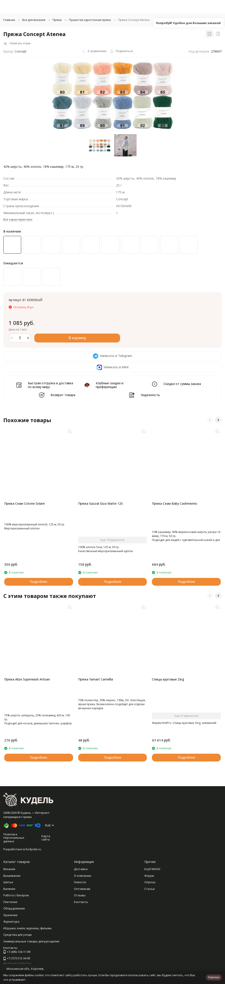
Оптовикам (82, 889)
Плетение (10, 902)
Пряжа (57, 20)
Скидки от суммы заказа (182, 384)
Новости (80, 882)
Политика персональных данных (13, 837)
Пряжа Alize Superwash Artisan (27, 679)
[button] (210, 420)
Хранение (10, 915)
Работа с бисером (16, 895)
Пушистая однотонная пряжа (90, 20)
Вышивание (11, 876)
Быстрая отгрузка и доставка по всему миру (50, 385)
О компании (82, 876)
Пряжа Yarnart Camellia (95, 679)
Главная (9, 20)
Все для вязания (33, 20)
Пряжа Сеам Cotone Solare (24, 503)
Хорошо (213, 977)
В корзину (77, 337)
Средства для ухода (17, 935)
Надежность (150, 395)
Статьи (149, 889)
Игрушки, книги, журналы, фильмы (27, 928)
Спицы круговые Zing (168, 679)
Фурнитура (11, 921)
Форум (149, 876)
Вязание (9, 869)
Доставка (81, 869)
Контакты (81, 902)
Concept (20, 51)
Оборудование (14, 908)
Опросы (149, 882)
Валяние (9, 889)
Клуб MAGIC (152, 869)
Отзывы (80, 895)
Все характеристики (17, 219)
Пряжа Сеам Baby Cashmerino (174, 503)
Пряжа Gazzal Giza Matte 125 (100, 503)
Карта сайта (45, 838)
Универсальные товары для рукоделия (31, 941)
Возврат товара (63, 395)
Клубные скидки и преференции (109, 385)
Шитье (8, 882)
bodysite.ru (33, 849)
